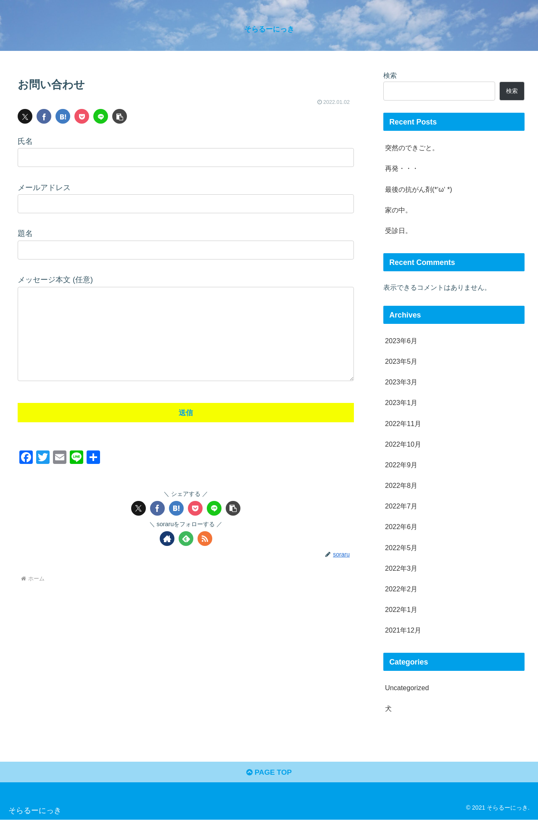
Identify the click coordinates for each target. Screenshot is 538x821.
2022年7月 (401, 506)
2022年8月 (401, 485)
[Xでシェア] (25, 116)
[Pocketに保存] (81, 116)
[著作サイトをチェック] (167, 555)
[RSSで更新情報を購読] (205, 555)
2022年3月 (401, 568)
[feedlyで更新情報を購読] (186, 555)
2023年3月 (401, 382)
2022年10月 (403, 444)
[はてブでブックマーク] (62, 116)
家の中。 (398, 210)
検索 (390, 75)
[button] (119, 116)
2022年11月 (403, 423)
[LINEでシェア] (100, 116)
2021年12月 (403, 630)
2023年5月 (401, 361)
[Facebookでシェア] (44, 116)
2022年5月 (401, 547)
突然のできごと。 (412, 147)
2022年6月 (401, 526)
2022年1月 (401, 609)
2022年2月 (401, 589)
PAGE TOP (268, 773)
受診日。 (398, 230)
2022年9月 (401, 465)
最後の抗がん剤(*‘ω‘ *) (418, 189)
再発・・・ (402, 168)
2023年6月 (401, 340)
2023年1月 (401, 402)
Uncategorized (407, 687)
